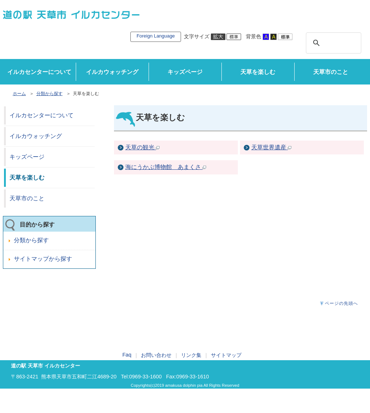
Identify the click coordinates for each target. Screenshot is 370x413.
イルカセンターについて (39, 72)
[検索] (332, 43)
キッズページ (185, 72)
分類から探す (49, 93)
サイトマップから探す (43, 259)
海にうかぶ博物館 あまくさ (165, 167)
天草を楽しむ (257, 72)
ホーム (19, 93)
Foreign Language (156, 36)
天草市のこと (330, 72)
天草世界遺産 (271, 147)
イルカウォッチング (112, 72)
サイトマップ (226, 355)
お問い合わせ (156, 355)
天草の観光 (142, 147)
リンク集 (191, 355)
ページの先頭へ (341, 303)
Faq (126, 355)
